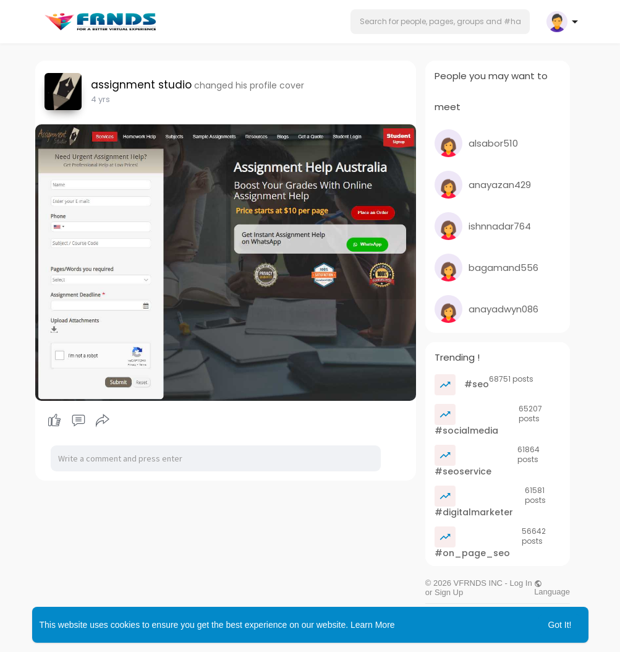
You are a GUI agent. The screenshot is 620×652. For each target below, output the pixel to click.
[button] (440, 21)
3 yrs (100, 99)
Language (552, 588)
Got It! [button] (559, 625)
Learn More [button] (372, 625)
